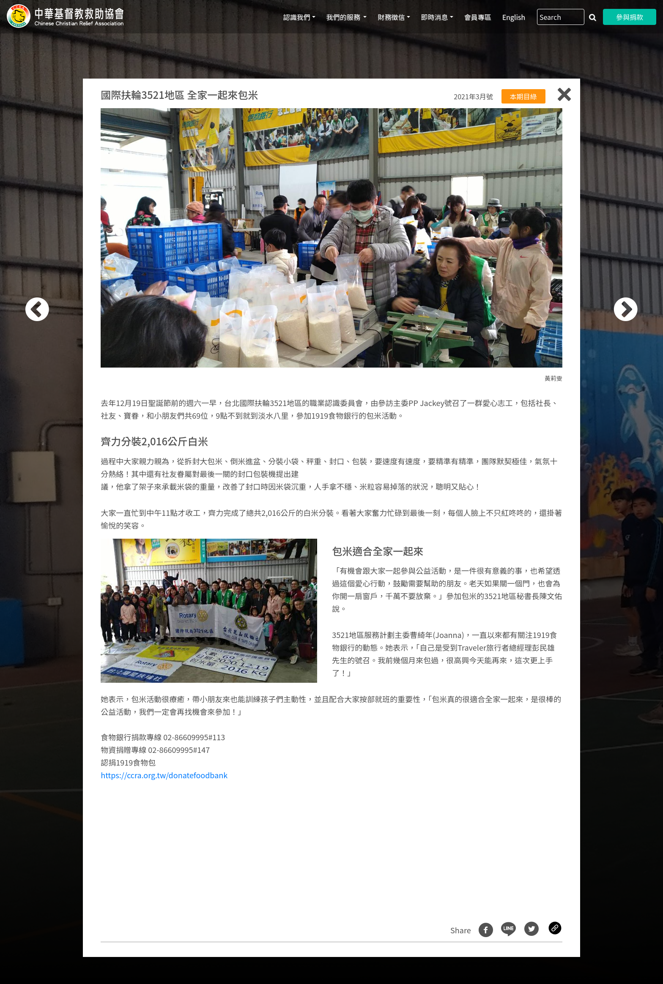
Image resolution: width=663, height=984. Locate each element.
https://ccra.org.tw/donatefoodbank (164, 774)
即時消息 (434, 17)
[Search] (560, 17)
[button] (51, 496)
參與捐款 (629, 17)
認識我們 (296, 17)
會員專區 (477, 17)
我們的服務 (344, 17)
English (513, 17)
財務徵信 (391, 17)
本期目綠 (523, 96)
